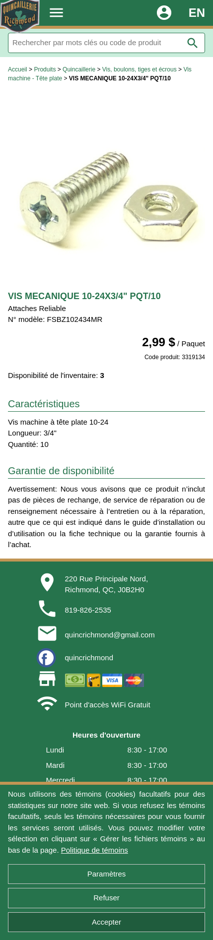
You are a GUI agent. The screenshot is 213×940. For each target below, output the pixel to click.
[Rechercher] (106, 43)
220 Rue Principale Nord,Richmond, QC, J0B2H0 (106, 584)
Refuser (106, 897)
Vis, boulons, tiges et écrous (139, 69)
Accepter (106, 922)
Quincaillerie (79, 69)
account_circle (164, 12)
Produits (45, 69)
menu (56, 12)
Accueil (17, 69)
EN (197, 12)
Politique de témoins (94, 850)
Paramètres (106, 874)
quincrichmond (89, 657)
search (193, 43)
